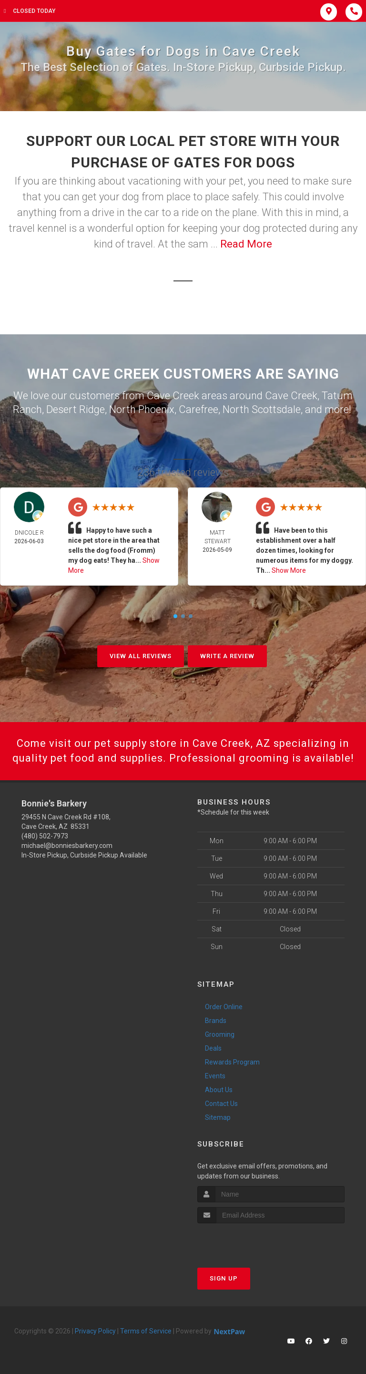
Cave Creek (291, 396)
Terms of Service (146, 1331)
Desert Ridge (75, 409)
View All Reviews (141, 656)
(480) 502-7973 (44, 836)
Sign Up (224, 1278)
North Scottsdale (262, 409)
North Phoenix (141, 409)
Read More (246, 244)
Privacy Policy (95, 1331)
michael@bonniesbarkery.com (66, 845)
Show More (289, 570)
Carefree (198, 409)
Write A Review (227, 656)
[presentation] (248, 1241)
